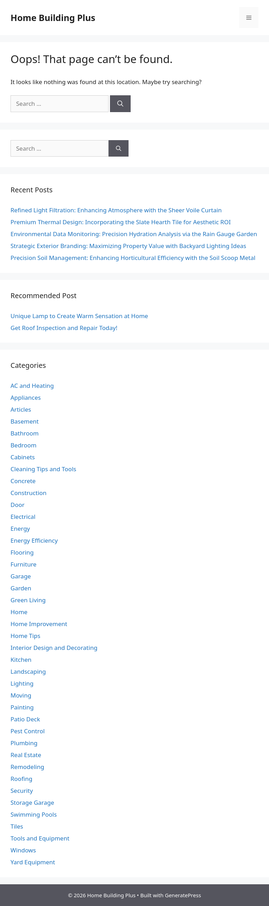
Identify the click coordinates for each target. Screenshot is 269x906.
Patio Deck (25, 719)
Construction (29, 493)
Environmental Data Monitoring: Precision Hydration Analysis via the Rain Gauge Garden (134, 234)
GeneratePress (183, 895)
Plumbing (24, 743)
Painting (22, 707)
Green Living (28, 600)
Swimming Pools (34, 814)
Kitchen (21, 660)
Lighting (22, 683)
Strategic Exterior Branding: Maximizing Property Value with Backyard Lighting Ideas (128, 246)
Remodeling (27, 767)
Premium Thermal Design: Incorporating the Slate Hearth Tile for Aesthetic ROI (121, 222)
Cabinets (23, 457)
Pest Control (28, 731)
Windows (23, 850)
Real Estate (26, 755)
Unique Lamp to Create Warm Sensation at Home (79, 316)
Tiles (17, 826)
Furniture (23, 564)
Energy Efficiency (34, 540)
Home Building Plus (53, 17)
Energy (20, 528)
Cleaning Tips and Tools (43, 469)
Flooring (22, 552)
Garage (21, 576)
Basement (25, 421)
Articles (21, 409)
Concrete (23, 481)
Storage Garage (32, 802)
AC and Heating (32, 386)
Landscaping (28, 671)
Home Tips (25, 636)
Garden (21, 588)
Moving (21, 695)
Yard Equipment (33, 862)
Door (18, 505)
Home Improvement (39, 624)
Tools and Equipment (40, 838)
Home (19, 612)
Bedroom (23, 445)
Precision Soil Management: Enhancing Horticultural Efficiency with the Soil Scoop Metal (133, 258)
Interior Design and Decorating (54, 648)
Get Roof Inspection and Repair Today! (64, 328)
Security (22, 791)
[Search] (120, 103)
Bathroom (25, 433)
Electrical (23, 517)
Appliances (26, 397)
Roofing (21, 779)
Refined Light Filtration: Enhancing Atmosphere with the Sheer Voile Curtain (116, 210)
